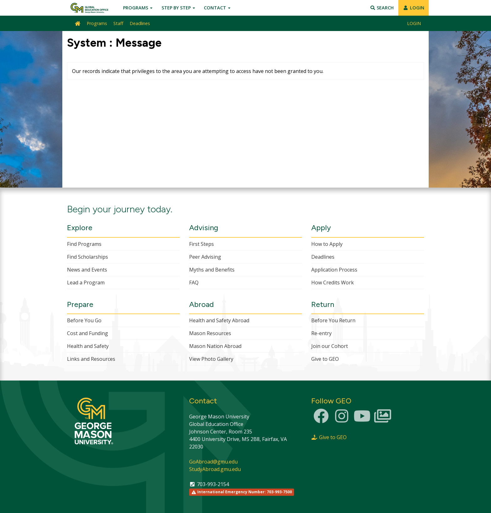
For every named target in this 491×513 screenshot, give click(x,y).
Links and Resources (91, 358)
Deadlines (140, 23)
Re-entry (321, 333)
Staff (118, 23)
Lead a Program (86, 282)
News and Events (87, 269)
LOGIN (413, 8)
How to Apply (327, 244)
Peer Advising (205, 256)
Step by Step (178, 8)
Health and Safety (88, 346)
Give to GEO (325, 358)
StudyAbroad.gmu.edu (215, 469)
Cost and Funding (87, 333)
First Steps (201, 244)
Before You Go (84, 320)
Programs (137, 8)
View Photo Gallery (211, 358)
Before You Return (333, 320)
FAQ (194, 282)
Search (382, 8)
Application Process (334, 269)
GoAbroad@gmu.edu (213, 461)
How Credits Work (332, 282)
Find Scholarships (87, 256)
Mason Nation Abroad (215, 346)
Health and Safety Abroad (219, 320)
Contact (217, 8)
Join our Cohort (329, 346)
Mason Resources (210, 333)
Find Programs (84, 244)
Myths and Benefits (212, 269)
